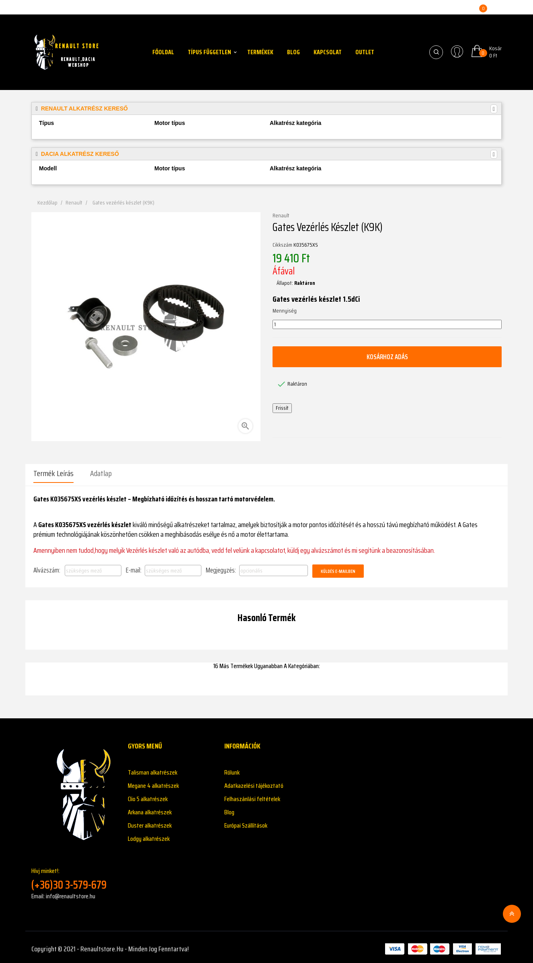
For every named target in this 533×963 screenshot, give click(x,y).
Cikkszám (282, 245)
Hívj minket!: (73, 875)
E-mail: (133, 566)
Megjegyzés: (221, 566)
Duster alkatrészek (150, 822)
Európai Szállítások (245, 822)
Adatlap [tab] (101, 473)
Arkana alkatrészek (150, 809)
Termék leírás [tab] (53, 473)
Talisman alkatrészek (152, 769)
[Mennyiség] (387, 324)
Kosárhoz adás (387, 357)
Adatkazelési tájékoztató (253, 782)
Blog (229, 809)
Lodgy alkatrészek (149, 835)
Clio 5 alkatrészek (148, 795)
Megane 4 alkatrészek (153, 782)
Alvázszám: (46, 566)
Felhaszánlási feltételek (252, 795)
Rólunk (232, 769)
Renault (281, 215)
